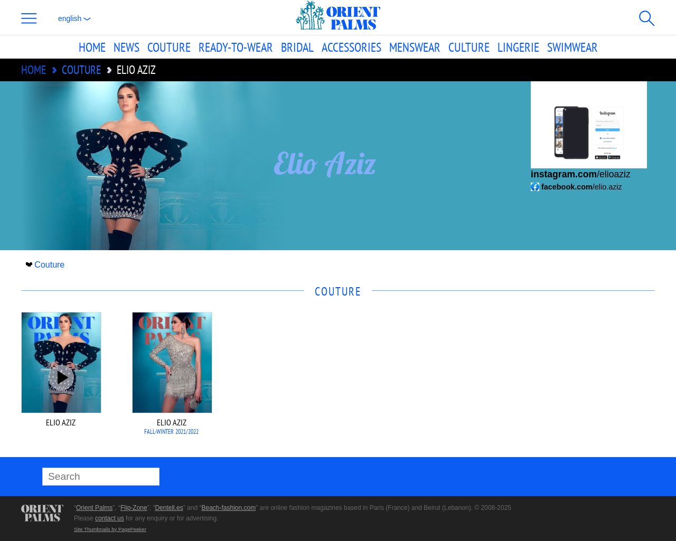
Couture (169, 47)
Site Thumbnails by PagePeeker (110, 529)
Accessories (351, 47)
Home (92, 47)
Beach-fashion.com (228, 507)
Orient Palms (94, 507)
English (74, 18)
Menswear (414, 47)
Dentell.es (169, 507)
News (126, 47)
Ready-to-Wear (236, 47)
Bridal (297, 47)
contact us (109, 518)
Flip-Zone (133, 507)
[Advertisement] (581, 383)
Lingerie (518, 47)
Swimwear (572, 47)
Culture (469, 47)
